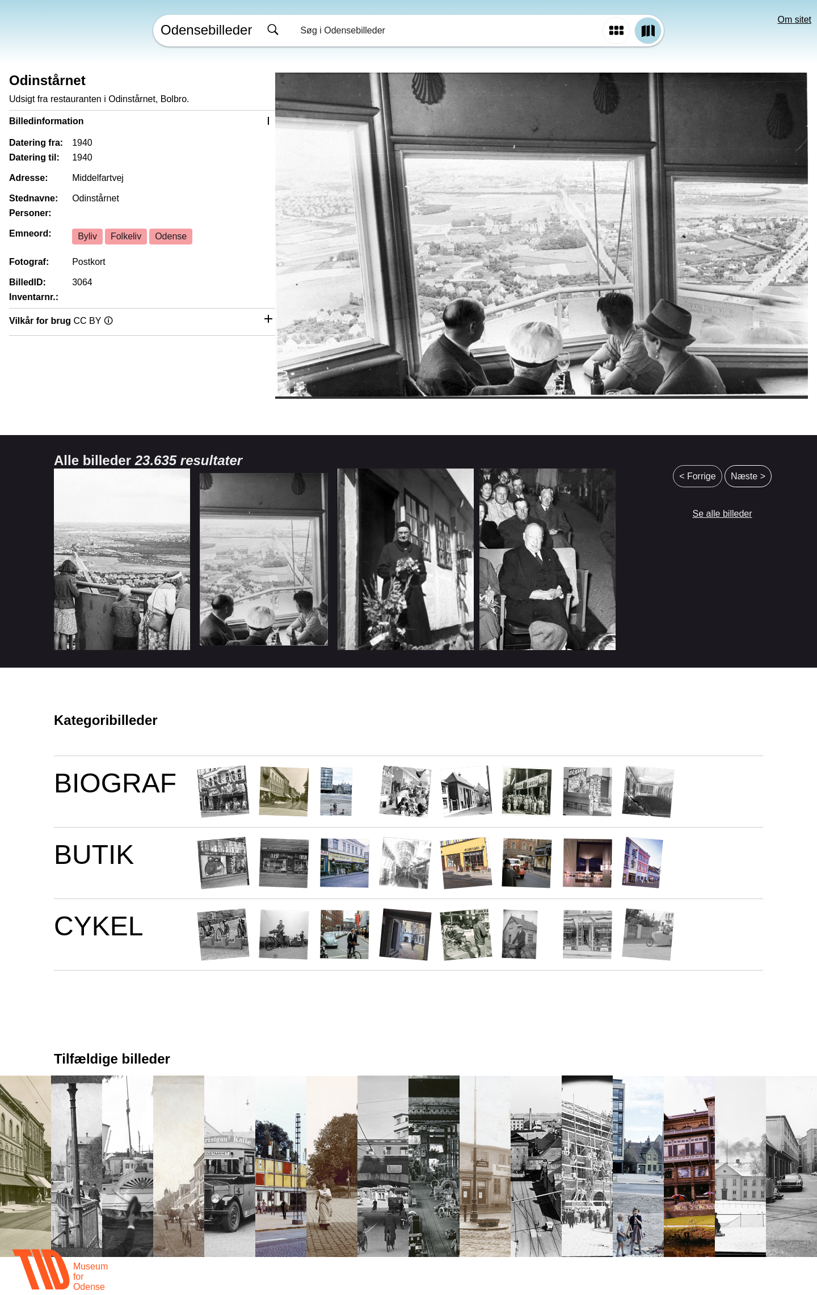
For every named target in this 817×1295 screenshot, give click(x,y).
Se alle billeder (722, 513)
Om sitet (794, 19)
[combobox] (429, 30)
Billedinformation (46, 121)
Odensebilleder (206, 29)
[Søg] (273, 30)
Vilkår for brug (61, 321)
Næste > (748, 476)
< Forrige (697, 476)
